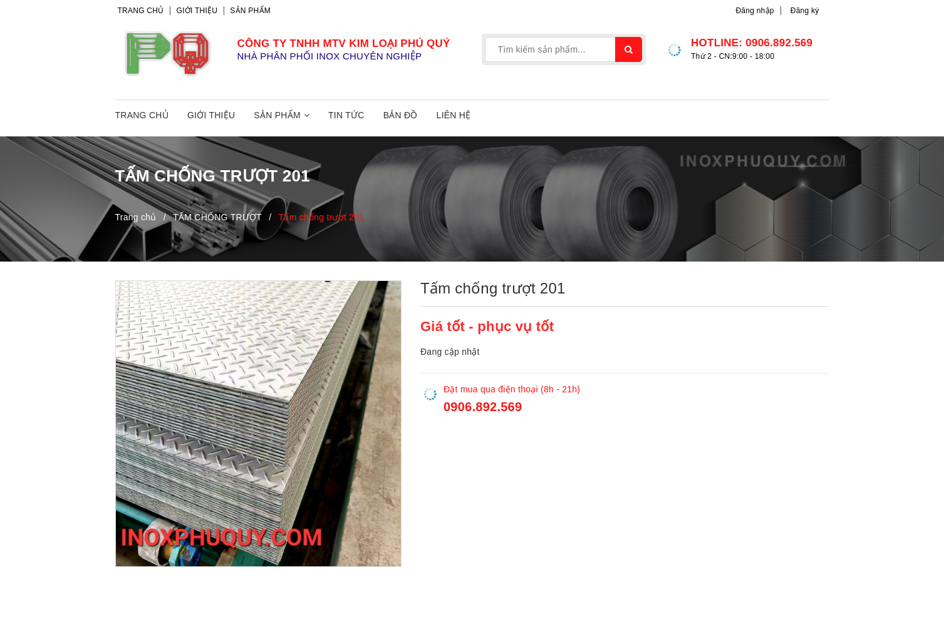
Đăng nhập (754, 10)
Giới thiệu (197, 10)
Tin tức (346, 115)
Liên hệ (454, 115)
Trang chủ (141, 10)
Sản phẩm (250, 10)
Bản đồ (400, 115)
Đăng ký (805, 10)
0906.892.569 (778, 43)
